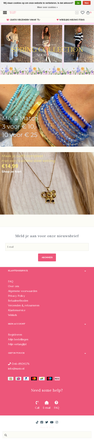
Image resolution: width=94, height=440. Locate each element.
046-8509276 (18, 363)
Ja (78, 3)
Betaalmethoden (18, 300)
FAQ (10, 281)
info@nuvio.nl (16, 368)
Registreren (15, 334)
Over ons (13, 286)
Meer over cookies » (47, 7)
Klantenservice (16, 310)
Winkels (12, 315)
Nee (87, 3)
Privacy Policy (16, 295)
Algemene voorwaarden (22, 291)
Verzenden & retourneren (23, 305)
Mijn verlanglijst (17, 344)
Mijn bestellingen (18, 339)
